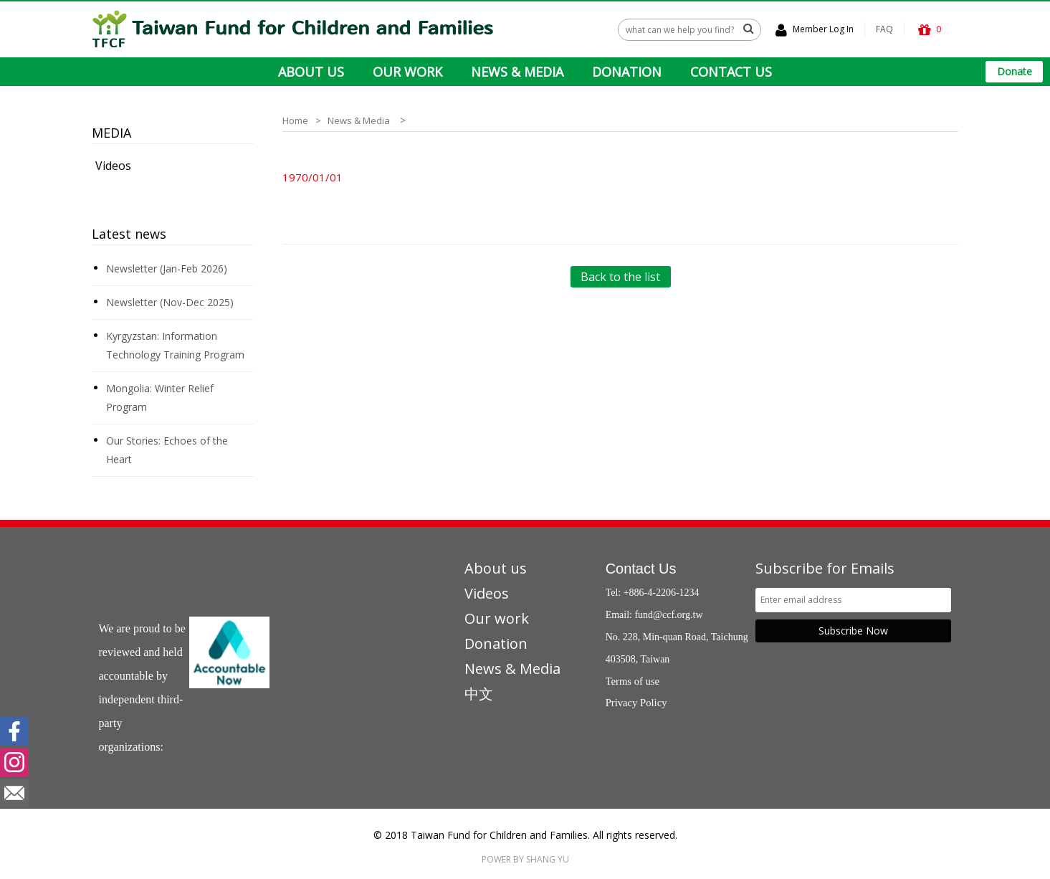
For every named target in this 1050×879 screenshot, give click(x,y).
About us (495, 568)
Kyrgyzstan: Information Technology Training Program (175, 345)
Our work (496, 618)
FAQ (884, 29)
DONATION (627, 71)
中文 (478, 693)
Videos (113, 166)
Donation (496, 643)
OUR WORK (407, 71)
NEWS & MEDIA (517, 71)
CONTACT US (731, 71)
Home (295, 120)
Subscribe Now (853, 630)
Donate (1014, 71)
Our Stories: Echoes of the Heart (167, 450)
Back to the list (620, 277)
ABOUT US (311, 71)
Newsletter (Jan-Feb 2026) (166, 268)
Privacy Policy (636, 702)
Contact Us (641, 568)
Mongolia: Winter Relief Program (160, 397)
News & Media (359, 120)
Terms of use (633, 681)
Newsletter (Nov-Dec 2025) (170, 302)
